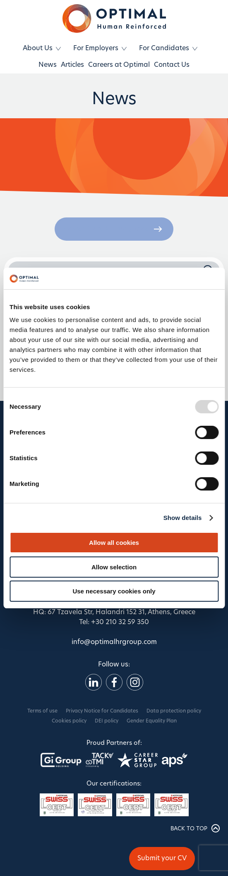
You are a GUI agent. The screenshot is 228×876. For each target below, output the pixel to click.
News (47, 65)
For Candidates (164, 48)
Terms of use (42, 711)
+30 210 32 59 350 (120, 622)
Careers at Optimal (119, 65)
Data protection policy (173, 711)
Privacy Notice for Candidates (102, 711)
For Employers (95, 48)
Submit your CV (162, 858)
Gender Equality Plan (152, 721)
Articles (72, 65)
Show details (182, 517)
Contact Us (172, 65)
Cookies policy (69, 721)
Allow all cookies (114, 542)
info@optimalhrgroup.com (114, 642)
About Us (38, 48)
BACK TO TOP (195, 828)
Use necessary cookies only (113, 591)
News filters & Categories (106, 229)
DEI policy (106, 721)
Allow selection (114, 567)
